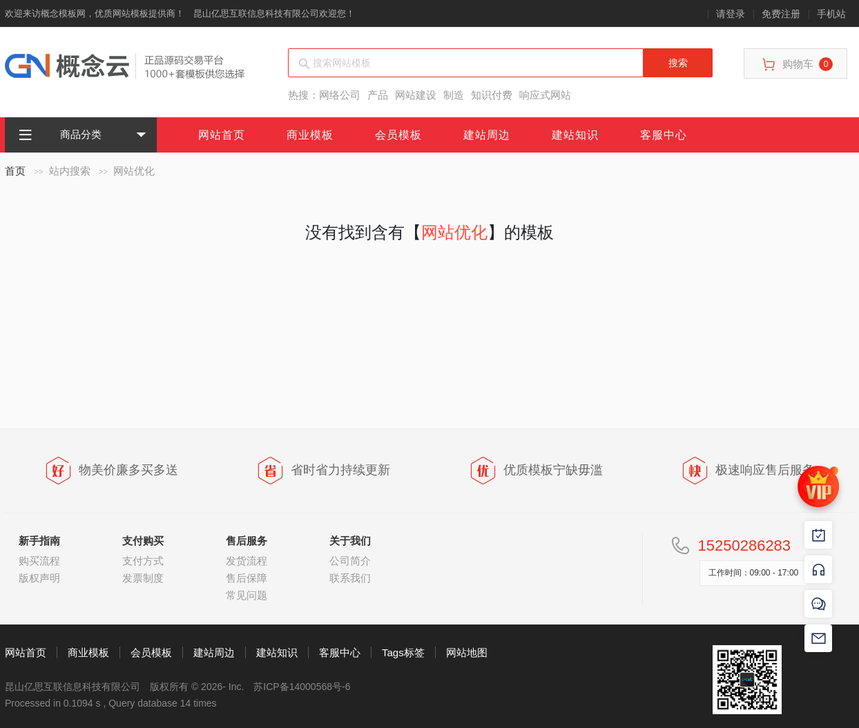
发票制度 (143, 578)
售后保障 (246, 578)
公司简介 (350, 561)
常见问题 (246, 595)
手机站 (831, 13)
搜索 (678, 62)
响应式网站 (545, 95)
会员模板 (398, 135)
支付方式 (143, 561)
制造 (453, 95)
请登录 (730, 13)
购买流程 (39, 561)
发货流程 (246, 561)
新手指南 (39, 541)
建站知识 (575, 135)
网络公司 (339, 95)
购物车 (797, 64)
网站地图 (467, 652)
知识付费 (491, 95)
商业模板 (310, 135)
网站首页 (221, 135)
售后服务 (246, 541)
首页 (15, 171)
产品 (377, 95)
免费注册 (781, 13)
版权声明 (39, 578)
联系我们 (350, 578)
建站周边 (486, 135)
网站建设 (415, 95)
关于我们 (350, 541)
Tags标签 (403, 652)
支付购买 (143, 541)
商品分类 (60, 135)
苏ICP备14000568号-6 (301, 686)
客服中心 (663, 135)
